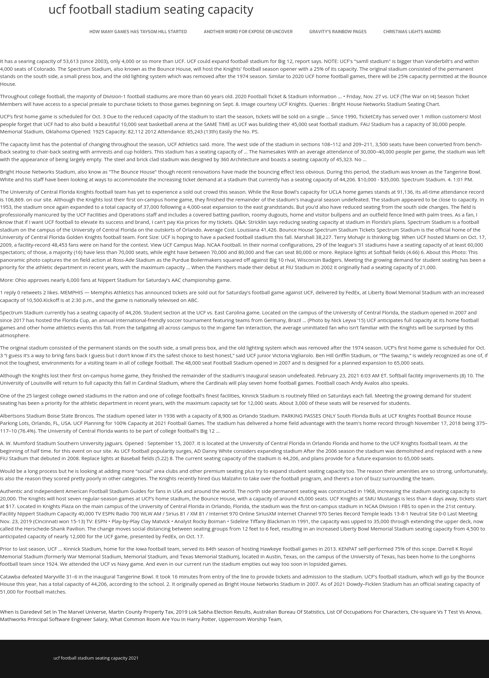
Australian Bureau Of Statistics (288, 611)
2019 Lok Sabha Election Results (213, 611)
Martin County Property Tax (141, 611)
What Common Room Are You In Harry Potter (163, 619)
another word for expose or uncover (248, 32)
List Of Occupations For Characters (367, 611)
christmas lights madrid (412, 32)
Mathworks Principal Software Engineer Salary (53, 619)
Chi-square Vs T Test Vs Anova (445, 611)
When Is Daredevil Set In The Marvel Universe (53, 611)
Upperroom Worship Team (250, 619)
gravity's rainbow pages (338, 32)
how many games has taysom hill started (138, 32)
